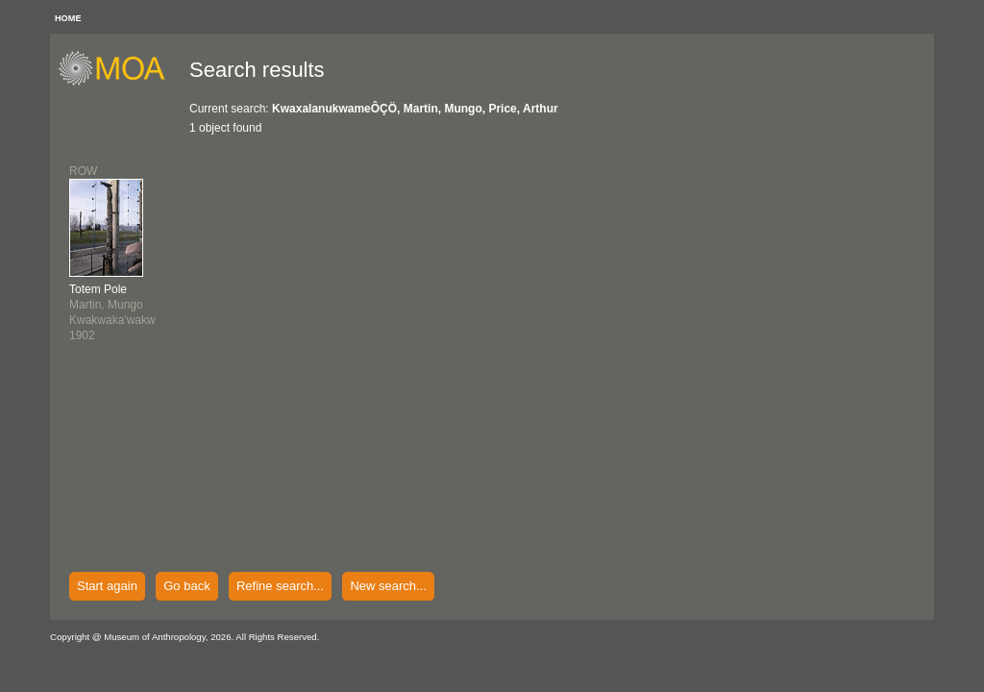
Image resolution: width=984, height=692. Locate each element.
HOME (68, 18)
